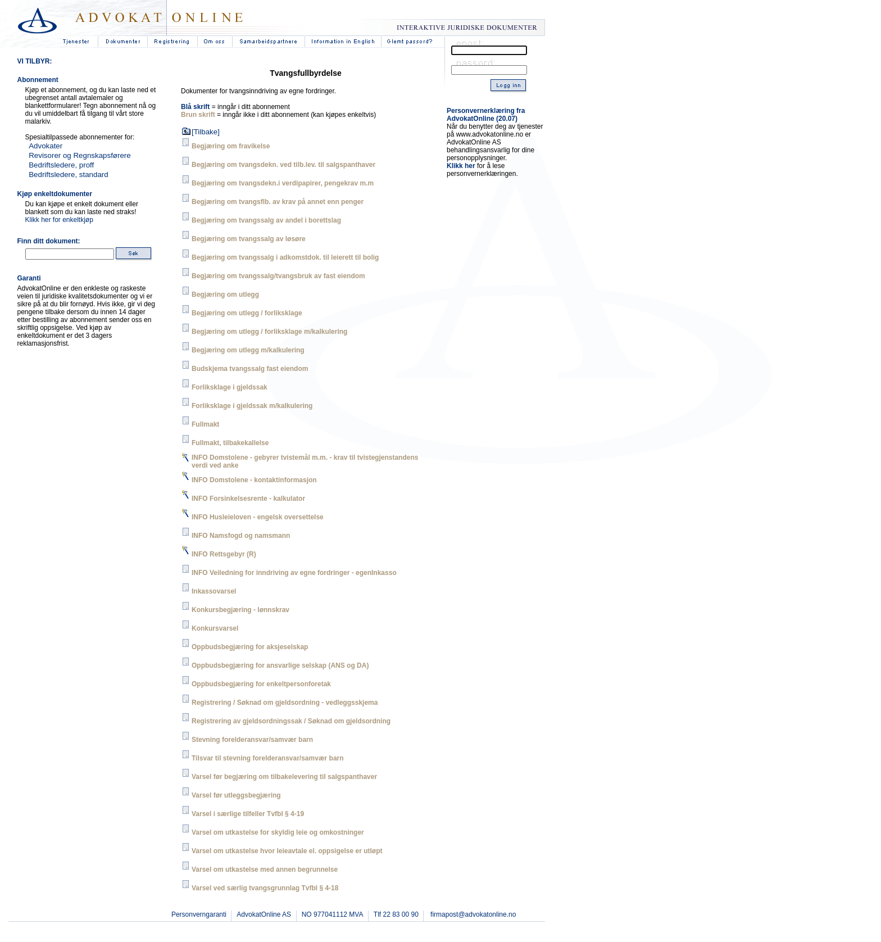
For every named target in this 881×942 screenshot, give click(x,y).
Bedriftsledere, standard (68, 174)
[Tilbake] (206, 132)
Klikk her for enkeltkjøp (59, 220)
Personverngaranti (198, 914)
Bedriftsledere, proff (61, 165)
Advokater (45, 146)
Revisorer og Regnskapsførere (80, 155)
